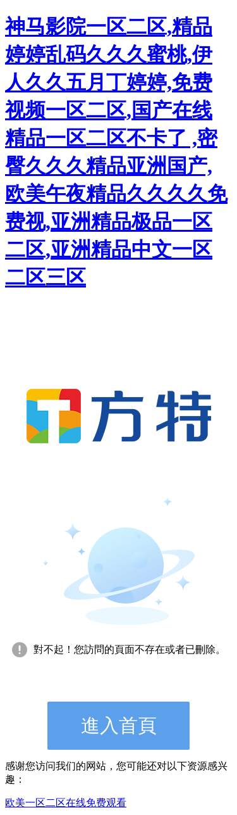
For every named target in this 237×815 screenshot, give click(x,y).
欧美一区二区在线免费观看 (65, 802)
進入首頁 (119, 725)
